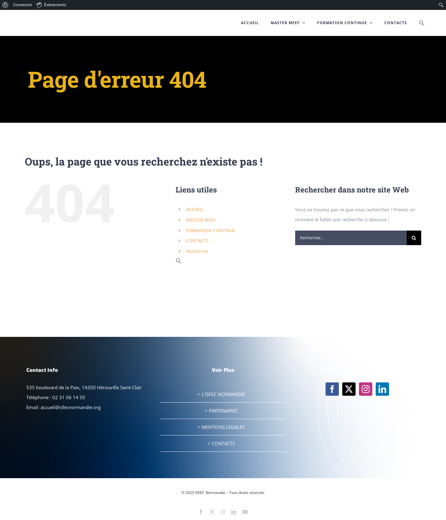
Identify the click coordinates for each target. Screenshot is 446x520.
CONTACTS (197, 241)
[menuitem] (5, 5)
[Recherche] (414, 238)
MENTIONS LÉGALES (223, 427)
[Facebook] (332, 389)
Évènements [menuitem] (51, 4)
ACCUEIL (194, 209)
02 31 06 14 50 (68, 397)
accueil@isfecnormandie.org (71, 407)
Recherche (197, 251)
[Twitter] (349, 389)
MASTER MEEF (201, 220)
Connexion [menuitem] (22, 4)
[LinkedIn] (382, 389)
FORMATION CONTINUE (210, 230)
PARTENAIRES (223, 411)
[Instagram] (365, 389)
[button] (422, 23)
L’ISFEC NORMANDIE (223, 394)
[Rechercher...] (351, 238)
